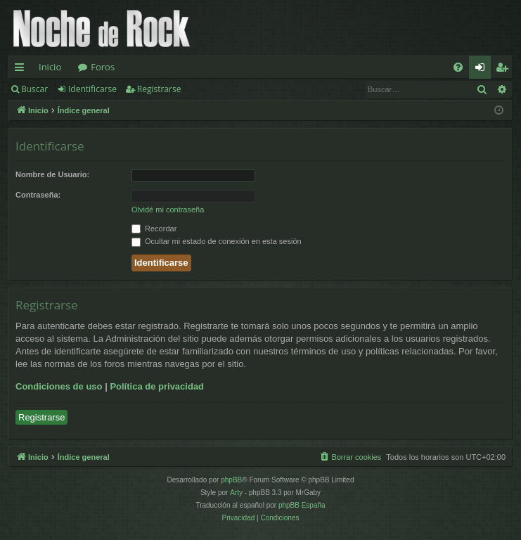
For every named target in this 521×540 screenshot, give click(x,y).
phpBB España (302, 505)
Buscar (34, 89)
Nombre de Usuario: (52, 174)
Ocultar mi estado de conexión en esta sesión (216, 241)
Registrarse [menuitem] (505, 69)
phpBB (231, 480)
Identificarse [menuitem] (483, 69)
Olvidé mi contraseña (167, 209)
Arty (236, 492)
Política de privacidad (157, 386)
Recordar (153, 228)
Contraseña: (37, 195)
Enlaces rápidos (22, 69)
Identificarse (92, 89)
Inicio (50, 66)
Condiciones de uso (59, 386)
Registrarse (159, 89)
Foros (103, 66)
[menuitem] (458, 67)
